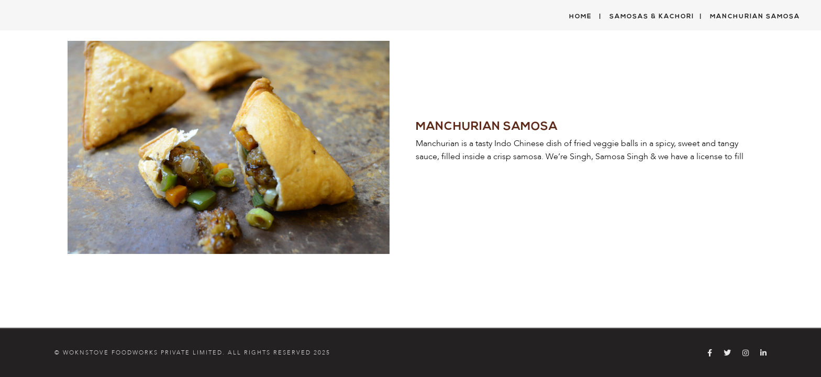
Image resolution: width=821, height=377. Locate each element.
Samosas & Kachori (651, 17)
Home (580, 17)
